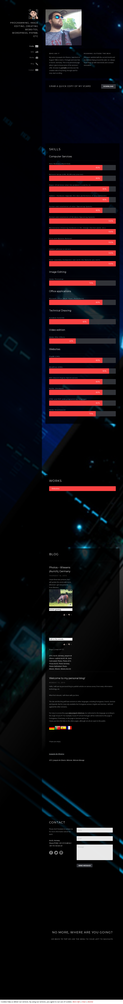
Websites (55, 489)
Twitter (56, 853)
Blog (34, 64)
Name (80, 830)
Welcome (69, 760)
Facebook (51, 853)
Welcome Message (78, 760)
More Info (76, 1002)
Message (81, 847)
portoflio (64, 68)
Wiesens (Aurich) (66, 669)
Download (108, 86)
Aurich (55, 656)
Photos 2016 (67, 661)
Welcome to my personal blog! (67, 678)
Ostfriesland (53, 661)
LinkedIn (61, 853)
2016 (50, 656)
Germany (61, 656)
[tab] (82, 488)
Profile (33, 46)
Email (79, 839)
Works (34, 58)
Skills (34, 52)
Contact (33, 70)
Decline (90, 1002)
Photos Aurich (53, 664)
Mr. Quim (68, 658)
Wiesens (57, 669)
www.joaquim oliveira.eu (76, 713)
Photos (60, 661)
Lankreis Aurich (60, 658)
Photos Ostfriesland (55, 666)
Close (84, 1002)
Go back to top (59, 939)
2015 (50, 760)
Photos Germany (64, 664)
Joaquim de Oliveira (59, 760)
